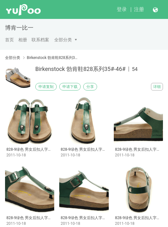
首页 (9, 39)
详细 (157, 86)
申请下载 (70, 86)
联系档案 (40, 39)
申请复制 (46, 86)
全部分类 (63, 39)
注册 (139, 9)
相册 (22, 39)
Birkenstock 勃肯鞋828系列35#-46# (52, 57)
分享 (90, 86)
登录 (122, 9)
